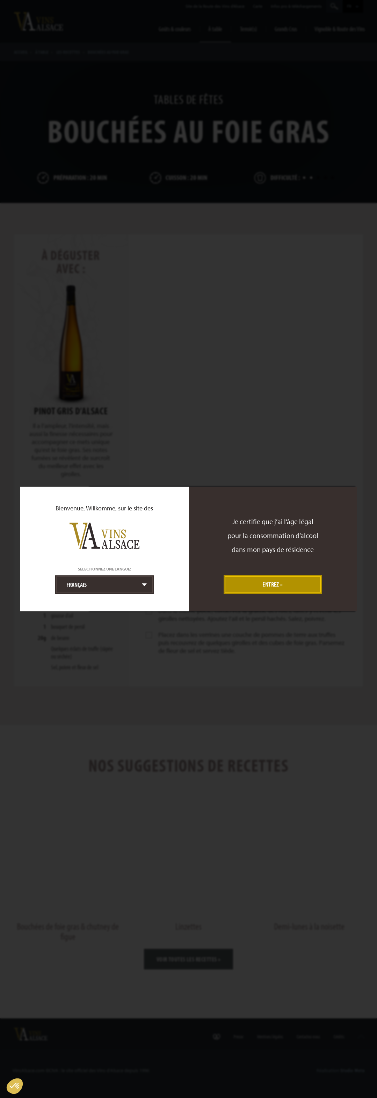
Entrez (270, 584)
